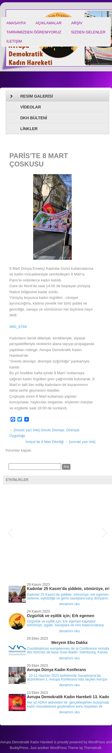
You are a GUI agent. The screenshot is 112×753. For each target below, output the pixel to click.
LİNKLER (29, 128)
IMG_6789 (18, 327)
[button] (10, 531)
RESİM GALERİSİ (31, 96)
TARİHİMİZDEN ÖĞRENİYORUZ (34, 32)
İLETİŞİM (14, 41)
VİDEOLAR (30, 107)
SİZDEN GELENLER (88, 32)
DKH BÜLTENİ (33, 118)
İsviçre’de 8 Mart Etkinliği (60, 442)
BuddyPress (19, 748)
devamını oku (69, 604)
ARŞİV (76, 23)
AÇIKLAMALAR (48, 23)
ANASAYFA (16, 23)
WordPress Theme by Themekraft (75, 748)
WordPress (96, 742)
